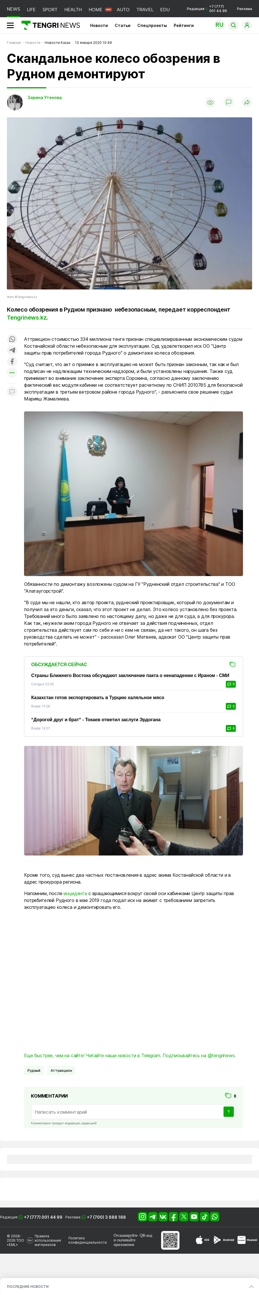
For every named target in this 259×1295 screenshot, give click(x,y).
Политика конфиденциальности (87, 1240)
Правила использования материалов (48, 1240)
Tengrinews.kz (26, 317)
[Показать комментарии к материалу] (12, 392)
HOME (95, 9)
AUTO (123, 9)
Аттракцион (61, 1070)
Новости (99, 25)
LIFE (31, 9)
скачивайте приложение (124, 1242)
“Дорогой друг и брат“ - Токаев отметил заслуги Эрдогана (96, 719)
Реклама (244, 9)
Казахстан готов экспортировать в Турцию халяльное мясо (97, 697)
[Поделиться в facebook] (12, 362)
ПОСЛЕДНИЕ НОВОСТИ (28, 1286)
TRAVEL (145, 9)
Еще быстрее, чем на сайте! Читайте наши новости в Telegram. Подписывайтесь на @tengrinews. (130, 1055)
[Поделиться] (247, 102)
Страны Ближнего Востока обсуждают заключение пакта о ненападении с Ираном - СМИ (130, 675)
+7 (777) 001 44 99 (43, 1217)
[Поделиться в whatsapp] (12, 339)
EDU (165, 9)
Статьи (123, 25)
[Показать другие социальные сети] (12, 373)
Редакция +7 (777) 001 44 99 (207, 8)
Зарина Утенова (44, 97)
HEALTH (73, 9)
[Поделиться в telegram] (12, 350)
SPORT (50, 9)
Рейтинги (184, 25)
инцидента (75, 893)
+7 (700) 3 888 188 (106, 1217)
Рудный (33, 1070)
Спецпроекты (152, 25)
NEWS (13, 9)
